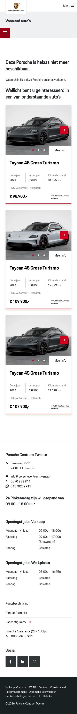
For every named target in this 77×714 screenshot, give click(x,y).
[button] (64, 130)
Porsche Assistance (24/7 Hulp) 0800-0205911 (26, 634)
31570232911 (18, 486)
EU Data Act (46, 696)
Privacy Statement (16, 692)
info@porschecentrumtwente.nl (28, 476)
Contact (43, 687)
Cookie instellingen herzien (21, 696)
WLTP (32, 687)
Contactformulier (16, 612)
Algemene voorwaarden (42, 692)
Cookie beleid (58, 687)
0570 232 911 (18, 481)
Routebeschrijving (17, 603)
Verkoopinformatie (16, 687)
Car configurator (19, 622)
